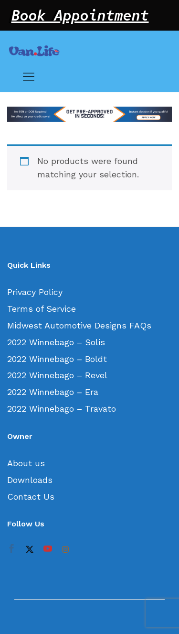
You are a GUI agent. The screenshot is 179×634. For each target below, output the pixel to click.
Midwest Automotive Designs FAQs (79, 325)
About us (26, 463)
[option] (89, 114)
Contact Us (30, 497)
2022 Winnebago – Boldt (57, 359)
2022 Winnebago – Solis (56, 342)
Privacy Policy (35, 292)
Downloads (30, 480)
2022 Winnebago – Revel (57, 375)
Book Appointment (80, 15)
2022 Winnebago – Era (52, 392)
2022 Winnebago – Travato (61, 409)
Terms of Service (41, 309)
